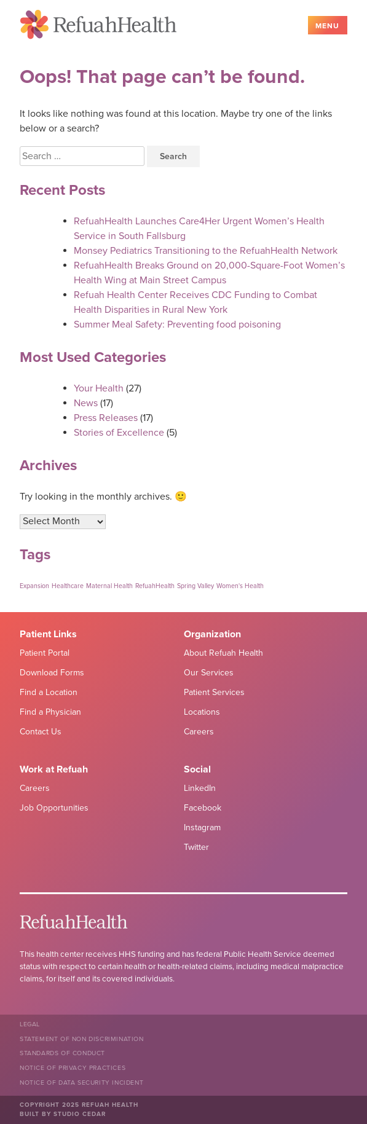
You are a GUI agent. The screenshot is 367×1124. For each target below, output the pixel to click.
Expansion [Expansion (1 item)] (34, 586)
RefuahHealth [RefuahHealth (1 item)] (155, 586)
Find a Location (48, 692)
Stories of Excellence (119, 432)
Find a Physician (50, 712)
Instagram (202, 827)
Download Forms (52, 672)
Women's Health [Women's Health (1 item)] (240, 586)
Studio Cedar (79, 1114)
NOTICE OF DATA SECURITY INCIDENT (81, 1083)
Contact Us (40, 731)
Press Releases (106, 418)
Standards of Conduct (62, 1053)
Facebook (202, 808)
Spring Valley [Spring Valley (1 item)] (195, 586)
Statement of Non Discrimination (82, 1039)
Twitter (196, 847)
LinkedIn (200, 788)
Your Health (99, 388)
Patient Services (214, 692)
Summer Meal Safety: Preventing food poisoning (177, 324)
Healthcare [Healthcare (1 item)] (68, 586)
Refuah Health (98, 26)
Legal (30, 1024)
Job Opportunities (54, 808)
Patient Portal (44, 653)
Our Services (209, 672)
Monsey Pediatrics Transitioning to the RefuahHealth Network (205, 251)
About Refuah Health (223, 653)
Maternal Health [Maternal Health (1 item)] (109, 586)
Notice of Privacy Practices (72, 1068)
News (86, 403)
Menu (327, 26)
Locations (202, 712)
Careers (199, 731)
